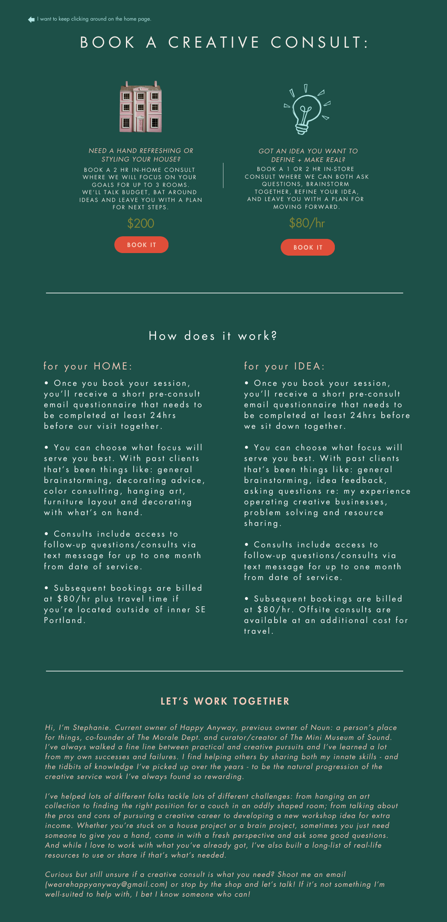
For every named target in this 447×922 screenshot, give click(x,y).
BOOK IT (142, 245)
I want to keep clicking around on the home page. (94, 19)
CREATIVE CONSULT (266, 43)
